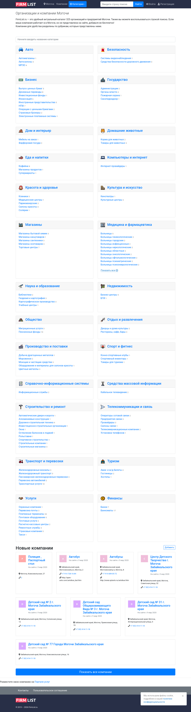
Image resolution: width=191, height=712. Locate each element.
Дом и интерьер (38, 131)
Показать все (109, 270)
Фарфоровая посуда (30, 143)
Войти (150, 4)
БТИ (103, 298)
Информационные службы (33, 392)
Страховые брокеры (30, 112)
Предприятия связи (111, 419)
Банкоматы (107, 510)
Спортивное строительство (33, 439)
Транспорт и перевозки (44, 461)
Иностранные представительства (37, 102)
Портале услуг (42, 681)
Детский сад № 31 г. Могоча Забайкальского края (153, 605)
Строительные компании (32, 443)
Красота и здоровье (41, 187)
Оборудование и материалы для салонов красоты (46, 365)
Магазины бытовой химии (33, 233)
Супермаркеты (27, 173)
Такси (22, 534)
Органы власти (109, 92)
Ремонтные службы (29, 527)
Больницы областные (112, 250)
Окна (21, 429)
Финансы (114, 498)
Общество (33, 320)
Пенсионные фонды (29, 332)
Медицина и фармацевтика (129, 225)
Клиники (23, 196)
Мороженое (25, 358)
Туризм (113, 461)
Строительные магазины (32, 446)
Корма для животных (112, 139)
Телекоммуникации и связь (129, 407)
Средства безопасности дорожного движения (126, 61)
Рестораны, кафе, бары (113, 332)
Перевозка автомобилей (32, 480)
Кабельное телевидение (114, 392)
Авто (29, 50)
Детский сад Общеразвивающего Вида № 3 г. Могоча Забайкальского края (97, 607)
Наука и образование (42, 286)
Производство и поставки (46, 346)
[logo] (28, 4)
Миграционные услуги (31, 328)
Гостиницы (106, 473)
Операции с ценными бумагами (36, 109)
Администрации (109, 88)
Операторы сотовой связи (115, 415)
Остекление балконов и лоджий (36, 432)
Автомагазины (27, 58)
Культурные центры (111, 199)
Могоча (49, 4)
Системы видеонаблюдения (116, 58)
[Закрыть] (183, 695)
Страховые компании (30, 531)
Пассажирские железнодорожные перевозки (43, 477)
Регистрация (166, 4)
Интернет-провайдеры (113, 166)
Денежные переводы (30, 92)
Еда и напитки (36, 157)
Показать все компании (95, 672)
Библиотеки (25, 294)
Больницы (106, 233)
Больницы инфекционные (115, 244)
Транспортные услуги (30, 483)
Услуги (30, 498)
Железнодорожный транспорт (35, 473)
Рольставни (25, 436)
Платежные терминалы (31, 514)
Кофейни (23, 166)
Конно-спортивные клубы (114, 355)
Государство (117, 80)
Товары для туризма (112, 362)
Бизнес (31, 80)
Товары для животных (113, 143)
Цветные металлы (29, 369)
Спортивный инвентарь (113, 358)
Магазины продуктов (30, 169)
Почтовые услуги (28, 520)
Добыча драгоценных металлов (36, 355)
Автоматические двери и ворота (36, 415)
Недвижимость (119, 286)
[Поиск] (116, 4)
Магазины (33, 225)
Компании (61, 4)
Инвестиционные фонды (32, 95)
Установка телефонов (112, 432)
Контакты (23, 690)
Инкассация (25, 98)
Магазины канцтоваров (31, 237)
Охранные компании (30, 507)
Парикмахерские (28, 203)
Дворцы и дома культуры (114, 328)
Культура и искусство (124, 187)
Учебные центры (28, 305)
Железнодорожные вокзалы (34, 470)
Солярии (23, 210)
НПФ (21, 105)
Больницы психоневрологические (119, 264)
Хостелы (105, 477)
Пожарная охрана (110, 95)
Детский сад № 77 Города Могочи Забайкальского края (66, 644)
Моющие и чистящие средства (35, 362)
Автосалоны (25, 61)
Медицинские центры (30, 199)
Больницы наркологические (116, 247)
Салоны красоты (28, 206)
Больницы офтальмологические (118, 257)
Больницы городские (112, 240)
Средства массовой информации (134, 383)
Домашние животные (125, 131)
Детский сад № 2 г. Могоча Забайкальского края (44, 605)
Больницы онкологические (115, 254)
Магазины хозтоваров (31, 244)
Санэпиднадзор (109, 98)
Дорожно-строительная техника (36, 422)
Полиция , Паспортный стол (36, 560)
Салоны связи (108, 426)
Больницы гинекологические (116, 237)
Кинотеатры (107, 196)
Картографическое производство (37, 301)
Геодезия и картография (32, 298)
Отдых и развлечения (125, 320)
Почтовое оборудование (32, 517)
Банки (104, 507)
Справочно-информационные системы (57, 383)
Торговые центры (28, 247)
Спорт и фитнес (120, 346)
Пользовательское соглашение (50, 690)
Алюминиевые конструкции (34, 419)
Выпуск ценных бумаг (30, 88)
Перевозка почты (28, 510)
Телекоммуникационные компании (120, 429)
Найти (138, 4)
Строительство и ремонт (45, 407)
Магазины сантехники (31, 240)
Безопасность (118, 50)
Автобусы (116, 556)
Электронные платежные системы (37, 116)
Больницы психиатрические (116, 261)
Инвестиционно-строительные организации (42, 426)
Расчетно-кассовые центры (34, 524)
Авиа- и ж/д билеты (111, 470)
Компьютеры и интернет (127, 157)
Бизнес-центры (109, 294)
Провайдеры (107, 422)
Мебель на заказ (28, 139)
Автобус (74, 556)
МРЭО (22, 65)
